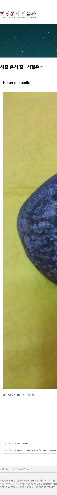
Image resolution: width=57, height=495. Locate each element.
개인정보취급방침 (21, 469)
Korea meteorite (22, 443)
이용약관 (4, 469)
